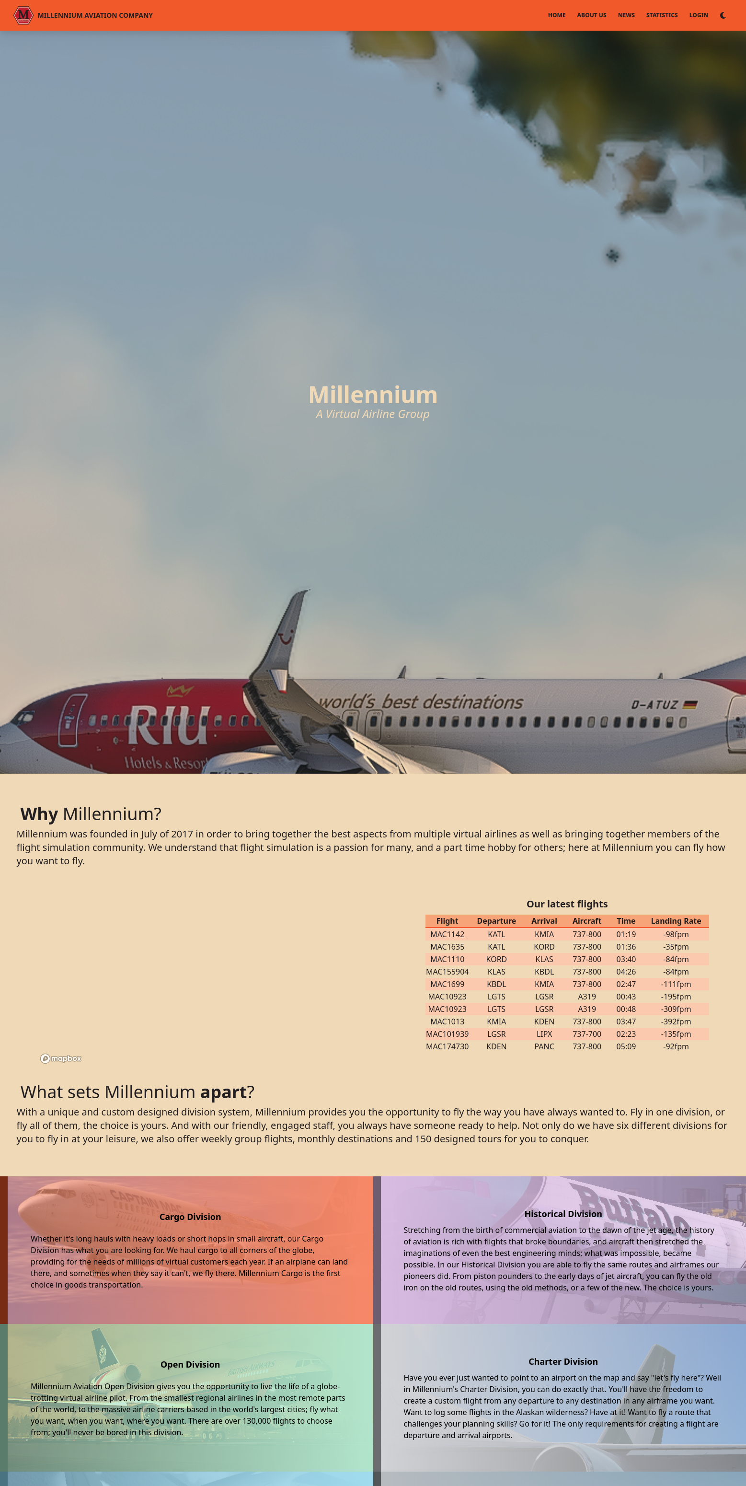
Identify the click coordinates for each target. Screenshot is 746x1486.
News (626, 15)
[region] (215, 975)
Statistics (662, 15)
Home (557, 15)
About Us (592, 15)
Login (699, 15)
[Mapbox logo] (61, 1058)
